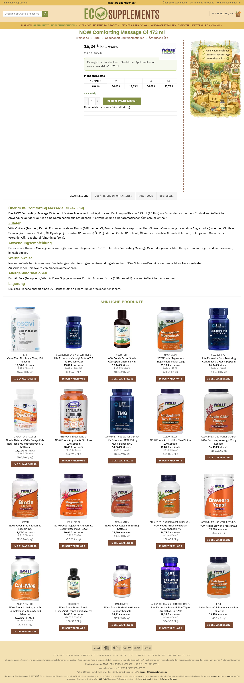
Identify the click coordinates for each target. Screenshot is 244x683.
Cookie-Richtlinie (179, 655)
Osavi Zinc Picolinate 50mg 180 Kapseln (25, 360)
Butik (96, 38)
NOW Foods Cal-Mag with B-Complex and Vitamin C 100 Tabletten (25, 611)
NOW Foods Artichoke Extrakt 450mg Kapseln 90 (170, 527)
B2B (131, 655)
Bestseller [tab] (166, 195)
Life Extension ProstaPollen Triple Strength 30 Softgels (170, 609)
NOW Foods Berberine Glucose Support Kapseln (122, 609)
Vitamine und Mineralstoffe (99, 25)
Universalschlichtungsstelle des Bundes (159, 679)
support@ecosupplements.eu (154, 672)
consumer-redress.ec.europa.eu (222, 676)
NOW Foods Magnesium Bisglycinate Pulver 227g (170, 360)
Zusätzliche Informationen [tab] (113, 195)
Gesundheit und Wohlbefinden (55, 25)
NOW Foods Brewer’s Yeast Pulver (219, 525)
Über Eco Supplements (175, 2)
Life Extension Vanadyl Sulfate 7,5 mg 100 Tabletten (73, 360)
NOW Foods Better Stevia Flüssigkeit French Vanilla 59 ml (73, 609)
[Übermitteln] (45, 14)
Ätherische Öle (158, 38)
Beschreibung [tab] (79, 195)
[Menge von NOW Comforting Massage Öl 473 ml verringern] (86, 101)
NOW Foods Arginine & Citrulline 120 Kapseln (73, 442)
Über (123, 655)
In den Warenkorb (122, 101)
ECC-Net (102, 679)
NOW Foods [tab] (146, 195)
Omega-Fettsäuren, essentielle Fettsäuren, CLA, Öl (187, 25)
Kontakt (58, 655)
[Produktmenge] (92, 101)
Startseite (82, 38)
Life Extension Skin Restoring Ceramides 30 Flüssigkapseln (219, 360)
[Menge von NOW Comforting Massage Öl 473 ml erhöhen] (98, 101)
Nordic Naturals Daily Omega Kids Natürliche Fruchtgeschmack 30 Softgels (25, 444)
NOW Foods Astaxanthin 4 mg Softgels (122, 527)
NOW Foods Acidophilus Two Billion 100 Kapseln (170, 442)
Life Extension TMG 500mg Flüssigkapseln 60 (122, 442)
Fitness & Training (135, 25)
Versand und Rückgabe (202, 2)
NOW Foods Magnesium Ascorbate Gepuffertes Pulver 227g (73, 527)
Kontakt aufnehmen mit (229, 2)
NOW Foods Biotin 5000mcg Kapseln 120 (25, 527)
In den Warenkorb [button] (25, 378)
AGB (115, 655)
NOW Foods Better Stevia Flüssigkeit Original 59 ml (121, 360)
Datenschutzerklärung (150, 655)
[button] (15, 2)
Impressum (104, 655)
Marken (26, 25)
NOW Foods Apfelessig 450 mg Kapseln (218, 442)
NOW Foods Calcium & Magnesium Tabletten (219, 609)
